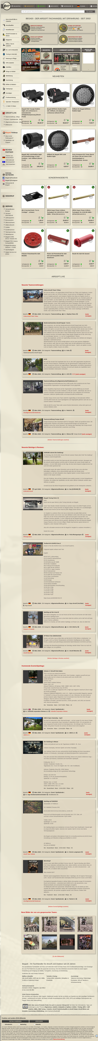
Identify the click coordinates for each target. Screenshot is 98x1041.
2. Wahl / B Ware (9, 108)
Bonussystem (9, 222)
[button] (81, 8)
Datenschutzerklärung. (59, 1039)
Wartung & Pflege (9, 60)
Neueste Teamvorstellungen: (33, 287)
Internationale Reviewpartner (10, 163)
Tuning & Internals (10, 56)
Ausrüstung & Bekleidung (36, 1013)
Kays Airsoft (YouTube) (76, 605)
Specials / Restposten (11, 104)
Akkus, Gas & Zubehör (8, 47)
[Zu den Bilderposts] (58, 958)
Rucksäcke (74, 982)
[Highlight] (30, 62)
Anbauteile (58, 980)
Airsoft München (74, 653)
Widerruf (9, 198)
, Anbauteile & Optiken (64, 1009)
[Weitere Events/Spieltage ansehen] (58, 909)
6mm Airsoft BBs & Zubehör (10, 22)
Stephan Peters (71, 316)
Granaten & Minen (27, 990)
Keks (68, 352)
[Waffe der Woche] (88, 62)
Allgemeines (48, 1009)
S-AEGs (24, 982)
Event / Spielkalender (57, 711)
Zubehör (55, 1009)
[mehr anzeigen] (80, 376)
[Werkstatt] (39, 30)
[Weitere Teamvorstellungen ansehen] (58, 442)
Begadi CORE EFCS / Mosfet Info (11, 240)
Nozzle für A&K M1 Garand (80, 256)
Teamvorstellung (56, 316)
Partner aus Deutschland (9, 159)
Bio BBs (32, 992)
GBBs (43, 980)
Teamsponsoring (10, 234)
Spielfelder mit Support (9, 143)
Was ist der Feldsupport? (9, 139)
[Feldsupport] (61, 69)
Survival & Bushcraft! (54, 1013)
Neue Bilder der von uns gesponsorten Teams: (39, 914)
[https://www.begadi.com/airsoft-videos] (75, 69)
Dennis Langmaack (75, 854)
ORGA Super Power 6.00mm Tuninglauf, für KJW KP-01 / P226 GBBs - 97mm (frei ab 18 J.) (57, 214)
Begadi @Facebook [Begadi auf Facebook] (11, 180)
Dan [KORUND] (73, 491)
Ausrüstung (8, 82)
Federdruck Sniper (33, 982)
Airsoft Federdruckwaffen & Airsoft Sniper (65, 1011)
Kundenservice (9, 232)
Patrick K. (69, 412)
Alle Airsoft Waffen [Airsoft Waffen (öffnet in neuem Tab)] (27, 980)
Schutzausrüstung (76, 984)
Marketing (23, 1024)
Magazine (36, 990)
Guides (7, 229)
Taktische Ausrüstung (77, 980)
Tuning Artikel (50, 980)
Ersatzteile (49, 982)
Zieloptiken (64, 980)
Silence (69, 436)
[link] (67, 60)
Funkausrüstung (9, 99)
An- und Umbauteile (10, 52)
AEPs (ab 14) (37, 980)
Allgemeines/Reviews (57, 491)
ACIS (68, 376)
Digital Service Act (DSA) (10, 255)
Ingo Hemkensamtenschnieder (37, 797)
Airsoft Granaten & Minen (10, 37)
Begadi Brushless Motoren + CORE (10, 248)
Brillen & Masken (9, 86)
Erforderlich (8, 1024)
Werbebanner (9, 236)
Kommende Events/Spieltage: (33, 668)
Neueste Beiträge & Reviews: (33, 450)
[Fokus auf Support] (39, 41)
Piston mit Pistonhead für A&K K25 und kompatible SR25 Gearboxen (57, 258)
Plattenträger (87, 980)
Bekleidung (8, 78)
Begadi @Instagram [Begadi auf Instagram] (11, 182)
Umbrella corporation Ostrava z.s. (38, 713)
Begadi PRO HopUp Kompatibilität (11, 244)
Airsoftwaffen (8, 27)
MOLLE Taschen (82, 982)
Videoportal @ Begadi (9, 186)
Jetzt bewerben (10, 166)
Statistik (38, 1024)
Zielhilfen (7, 69)
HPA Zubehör (8, 65)
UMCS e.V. (72, 735)
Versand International (9, 216)
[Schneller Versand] (77, 30)
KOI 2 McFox (73, 629)
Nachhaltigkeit (9, 252)
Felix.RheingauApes (75, 537)
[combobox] (52, 13)
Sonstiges (7, 95)
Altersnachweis (10, 224)
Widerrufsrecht (9, 227)
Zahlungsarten (9, 220)
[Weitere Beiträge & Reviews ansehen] (58, 660)
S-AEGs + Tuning (77, 1009)
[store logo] (7, 8)
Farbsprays (8, 91)
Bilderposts (8, 127)
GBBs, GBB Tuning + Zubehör (43, 1011)
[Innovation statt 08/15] (77, 41)
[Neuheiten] (46, 56)
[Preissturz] (46, 68)
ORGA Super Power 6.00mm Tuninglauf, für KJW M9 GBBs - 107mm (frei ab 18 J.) (82, 214)
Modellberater (8, 32)
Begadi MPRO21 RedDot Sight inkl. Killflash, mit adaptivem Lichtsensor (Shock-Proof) (56, 113)
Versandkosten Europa (9, 212)
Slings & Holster (9, 73)
